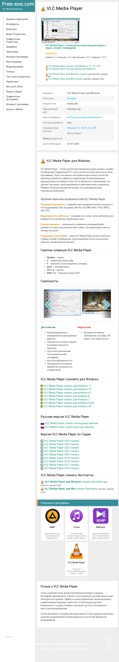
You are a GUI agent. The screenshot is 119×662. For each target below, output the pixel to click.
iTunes (76, 527)
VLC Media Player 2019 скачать (61, 457)
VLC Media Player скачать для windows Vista (69, 402)
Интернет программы (17, 104)
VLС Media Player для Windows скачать (68, 74)
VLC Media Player (76, 562)
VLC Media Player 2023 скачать (61, 444)
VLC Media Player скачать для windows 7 (67, 399)
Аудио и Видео (14, 91)
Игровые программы (17, 56)
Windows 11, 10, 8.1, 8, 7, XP (81, 128)
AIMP (52, 527)
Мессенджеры (14, 61)
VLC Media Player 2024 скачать (61, 440)
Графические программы (13, 98)
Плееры (10, 71)
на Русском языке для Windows (84, 117)
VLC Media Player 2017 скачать (61, 464)
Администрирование (17, 19)
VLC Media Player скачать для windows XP (68, 406)
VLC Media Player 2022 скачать (61, 447)
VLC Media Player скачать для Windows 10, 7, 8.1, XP (74, 66)
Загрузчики (12, 51)
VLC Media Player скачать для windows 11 (67, 385)
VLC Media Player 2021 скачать (61, 451)
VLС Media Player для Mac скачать (65, 79)
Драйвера (11, 46)
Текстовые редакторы (18, 76)
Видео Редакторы (16, 34)
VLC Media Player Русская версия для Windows (72, 69)
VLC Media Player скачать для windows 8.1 (68, 392)
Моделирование (14, 66)
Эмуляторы (12, 81)
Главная (9, 637)
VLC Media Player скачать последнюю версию (71, 423)
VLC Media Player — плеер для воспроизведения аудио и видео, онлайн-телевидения (76, 46)
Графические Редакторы (13, 40)
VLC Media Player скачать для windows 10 (67, 389)
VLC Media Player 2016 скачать (61, 468)
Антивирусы (12, 24)
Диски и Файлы (14, 109)
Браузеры (11, 29)
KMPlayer (100, 527)
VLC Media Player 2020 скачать (61, 454)
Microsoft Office (14, 86)
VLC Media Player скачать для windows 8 (67, 396)
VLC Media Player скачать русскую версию (69, 427)
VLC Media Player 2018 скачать (61, 461)
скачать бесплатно (74, 481)
